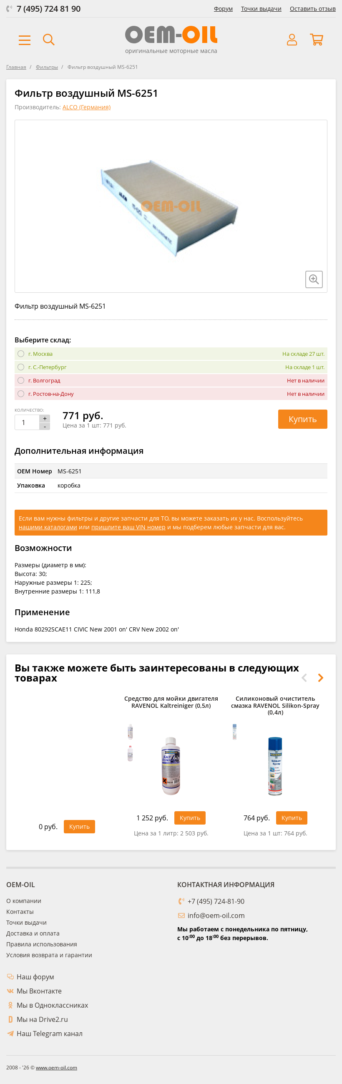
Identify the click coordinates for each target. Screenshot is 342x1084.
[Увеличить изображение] (314, 279)
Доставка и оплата (33, 933)
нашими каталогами (48, 527)
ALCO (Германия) (87, 107)
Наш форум (35, 976)
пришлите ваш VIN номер (128, 527)
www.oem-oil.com (56, 1067)
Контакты (20, 911)
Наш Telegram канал (50, 1033)
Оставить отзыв (313, 9)
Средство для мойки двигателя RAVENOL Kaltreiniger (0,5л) (171, 702)
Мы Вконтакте (39, 991)
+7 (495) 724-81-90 (216, 901)
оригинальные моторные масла (171, 51)
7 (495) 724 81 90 (48, 8)
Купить (303, 419)
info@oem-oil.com (216, 915)
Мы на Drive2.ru (42, 1019)
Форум (223, 9)
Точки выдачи (261, 9)
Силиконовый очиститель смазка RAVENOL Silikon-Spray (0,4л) (275, 705)
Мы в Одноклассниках (52, 1005)
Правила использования (41, 944)
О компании (23, 901)
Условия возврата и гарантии (49, 955)
